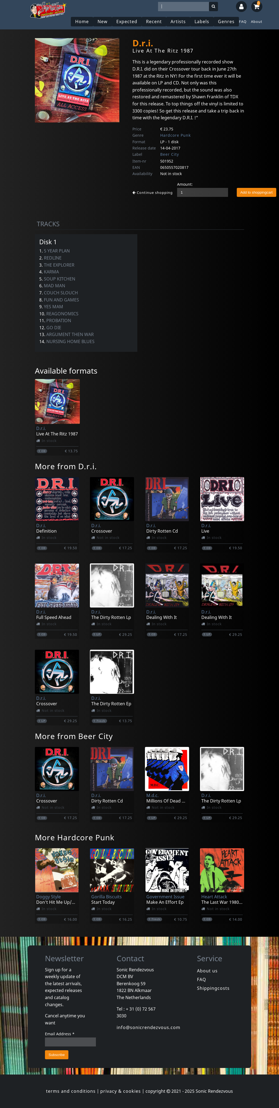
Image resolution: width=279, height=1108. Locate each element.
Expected (126, 22)
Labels (202, 22)
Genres (226, 22)
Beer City (169, 154)
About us (207, 971)
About (256, 21)
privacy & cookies (120, 1091)
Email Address (60, 1033)
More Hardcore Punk (74, 837)
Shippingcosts (213, 988)
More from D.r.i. (66, 466)
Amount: (185, 184)
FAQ (243, 21)
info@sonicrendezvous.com (148, 1027)
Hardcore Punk (175, 135)
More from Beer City (74, 736)
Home (82, 22)
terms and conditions (71, 1091)
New (103, 22)
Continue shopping (152, 192)
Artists (178, 22)
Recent (154, 22)
